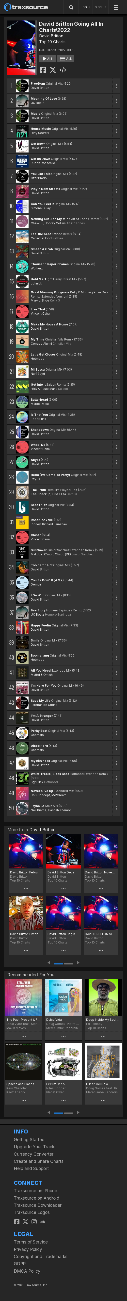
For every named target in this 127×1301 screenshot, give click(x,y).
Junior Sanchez (83, 554)
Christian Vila (62, 343)
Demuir (72, 494)
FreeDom (38, 83)
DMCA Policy (27, 1271)
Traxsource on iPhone (35, 1190)
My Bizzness (40, 761)
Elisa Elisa (59, 494)
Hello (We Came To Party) (50, 475)
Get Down (38, 144)
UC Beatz (37, 103)
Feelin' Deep (55, 1084)
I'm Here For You (44, 685)
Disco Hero (39, 746)
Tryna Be (38, 806)
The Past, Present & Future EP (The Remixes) (23, 1019)
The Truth (38, 490)
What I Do (38, 445)
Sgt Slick (37, 782)
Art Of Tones (75, 223)
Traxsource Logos (32, 1212)
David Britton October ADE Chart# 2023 (26, 934)
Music (35, 113)
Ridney (36, 524)
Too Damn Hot (41, 565)
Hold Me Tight (41, 279)
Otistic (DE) (63, 554)
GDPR (20, 1263)
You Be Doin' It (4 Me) (47, 580)
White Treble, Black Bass (50, 774)
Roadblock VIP (42, 520)
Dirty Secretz (40, 133)
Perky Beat (39, 731)
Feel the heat (41, 234)
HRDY (35, 389)
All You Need (41, 670)
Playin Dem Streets (45, 189)
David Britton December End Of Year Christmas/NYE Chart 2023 (63, 872)
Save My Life (40, 700)
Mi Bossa (38, 369)
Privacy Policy (28, 1249)
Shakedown (40, 430)
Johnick (36, 283)
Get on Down (40, 159)
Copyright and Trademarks (40, 1256)
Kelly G (55, 300)
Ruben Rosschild (43, 163)
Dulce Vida (54, 1019)
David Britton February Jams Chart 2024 (26, 872)
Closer (36, 535)
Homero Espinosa (58, 614)
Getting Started (29, 1139)
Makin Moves (16, 1028)
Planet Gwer (55, 1092)
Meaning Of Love (44, 98)
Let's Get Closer (43, 354)
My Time (37, 339)
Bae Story (38, 610)
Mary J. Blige (40, 300)
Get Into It (38, 384)
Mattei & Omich (42, 675)
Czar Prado (39, 178)
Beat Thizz (39, 505)
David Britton (51, 35)
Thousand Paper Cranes (50, 264)
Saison (63, 389)
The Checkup (40, 494)
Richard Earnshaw (54, 524)
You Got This (40, 174)
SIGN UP (100, 7)
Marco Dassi (40, 404)
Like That (38, 309)
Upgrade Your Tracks (35, 1146)
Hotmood (38, 358)
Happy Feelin (41, 625)
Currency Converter (33, 1154)
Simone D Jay (41, 208)
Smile (35, 640)
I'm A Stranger (42, 715)
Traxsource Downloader (38, 1205)
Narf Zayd (38, 374)
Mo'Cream (58, 795)
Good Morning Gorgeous (50, 292)
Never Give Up (42, 791)
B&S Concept (40, 795)
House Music (41, 129)
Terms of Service (31, 1241)
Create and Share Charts (39, 1161)
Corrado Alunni (41, 343)
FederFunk (38, 419)
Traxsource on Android (36, 1198)
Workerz (37, 268)
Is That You (39, 414)
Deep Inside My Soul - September (103, 1019)
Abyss (35, 460)
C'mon (48, 554)
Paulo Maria (49, 389)
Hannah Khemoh (60, 810)
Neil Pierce (39, 810)
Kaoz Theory (15, 1092)
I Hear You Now (97, 1084)
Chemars (37, 735)
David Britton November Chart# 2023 (101, 872)
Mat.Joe (37, 554)
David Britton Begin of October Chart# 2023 (63, 934)
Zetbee (57, 238)
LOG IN (86, 7)
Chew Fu (37, 223)
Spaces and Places (20, 1084)
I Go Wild (38, 595)
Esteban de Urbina (44, 705)
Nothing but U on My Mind (50, 219)
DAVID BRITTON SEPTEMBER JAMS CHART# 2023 (101, 934)
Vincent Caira (40, 313)
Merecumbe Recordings (63, 1028)
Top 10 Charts (52, 41)
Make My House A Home (49, 324)
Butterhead (39, 399)
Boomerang (40, 655)
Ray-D (35, 479)
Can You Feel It (42, 204)
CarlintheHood (41, 238)
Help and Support (31, 1168)
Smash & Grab (42, 249)
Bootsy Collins (55, 223)
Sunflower (39, 550)
